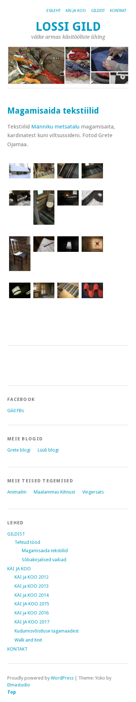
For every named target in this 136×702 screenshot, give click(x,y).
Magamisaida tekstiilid (45, 550)
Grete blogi (18, 450)
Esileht (53, 10)
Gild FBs (15, 410)
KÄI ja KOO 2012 (32, 577)
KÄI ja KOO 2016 (32, 613)
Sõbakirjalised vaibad (44, 559)
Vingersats (93, 492)
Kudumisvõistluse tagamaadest (47, 631)
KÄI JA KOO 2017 (32, 622)
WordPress (62, 678)
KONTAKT (118, 10)
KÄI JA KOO (76, 10)
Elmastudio (18, 685)
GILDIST (98, 10)
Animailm (16, 492)
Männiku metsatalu (55, 126)
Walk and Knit (28, 640)
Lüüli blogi (48, 450)
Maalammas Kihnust (54, 492)
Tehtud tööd (27, 542)
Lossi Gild (68, 27)
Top (11, 692)
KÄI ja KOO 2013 (32, 586)
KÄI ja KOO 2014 (32, 595)
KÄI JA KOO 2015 (32, 603)
